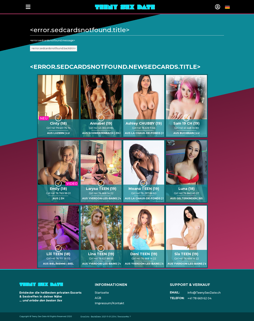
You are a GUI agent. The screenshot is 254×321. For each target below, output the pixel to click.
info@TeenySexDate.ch (204, 292)
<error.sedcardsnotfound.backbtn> (53, 48)
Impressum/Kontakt (109, 303)
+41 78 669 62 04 (199, 298)
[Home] (125, 6)
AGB (98, 298)
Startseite (102, 292)
